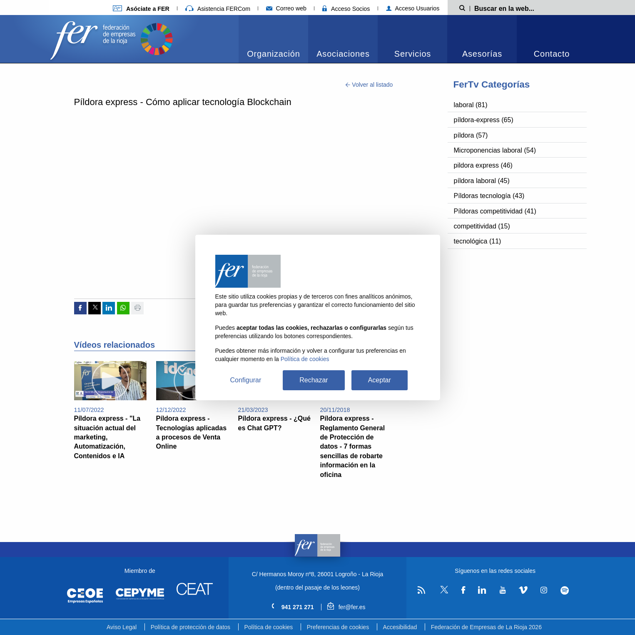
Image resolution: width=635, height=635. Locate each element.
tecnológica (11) (477, 241)
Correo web (286, 8)
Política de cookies (268, 627)
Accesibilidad (400, 627)
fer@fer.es (346, 607)
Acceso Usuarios (413, 8)
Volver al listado (369, 84)
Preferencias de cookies (338, 627)
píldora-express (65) (483, 119)
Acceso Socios (346, 8)
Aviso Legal (122, 627)
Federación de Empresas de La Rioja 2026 (486, 627)
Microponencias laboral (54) (495, 150)
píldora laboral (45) (482, 180)
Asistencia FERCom (217, 8)
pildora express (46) (483, 165)
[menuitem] (273, 39)
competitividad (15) (482, 226)
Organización (273, 53)
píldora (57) (471, 135)
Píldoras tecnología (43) (489, 195)
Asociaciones (342, 53)
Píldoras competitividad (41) (495, 211)
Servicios (412, 53)
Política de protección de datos (190, 627)
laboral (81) (471, 104)
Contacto (552, 53)
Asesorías (482, 53)
